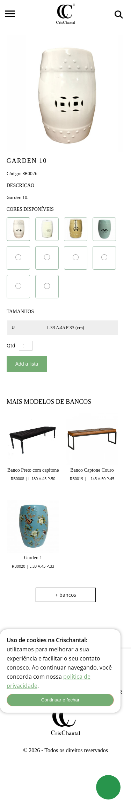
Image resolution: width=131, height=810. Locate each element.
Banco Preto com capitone (33, 470)
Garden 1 (33, 557)
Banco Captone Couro (92, 470)
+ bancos (65, 594)
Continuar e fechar (60, 699)
